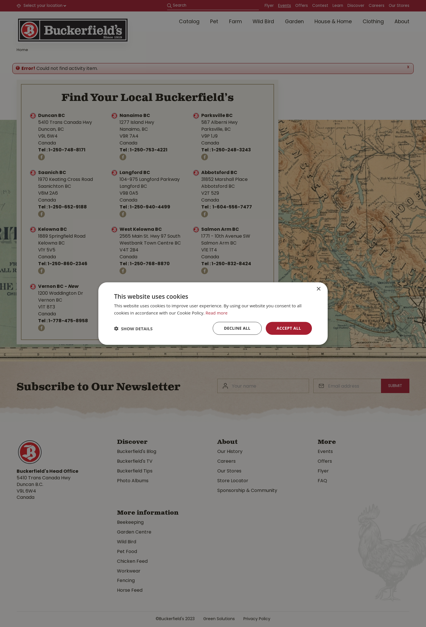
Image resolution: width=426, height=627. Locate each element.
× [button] (318, 289)
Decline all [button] (237, 328)
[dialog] (213, 313)
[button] (133, 328)
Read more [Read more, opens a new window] (217, 312)
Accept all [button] (289, 328)
